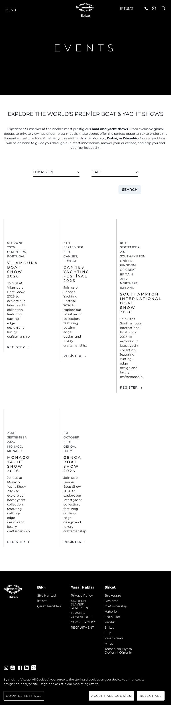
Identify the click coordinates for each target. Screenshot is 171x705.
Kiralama (111, 601)
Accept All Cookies (111, 695)
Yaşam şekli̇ (114, 638)
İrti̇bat (127, 8)
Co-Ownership (116, 606)
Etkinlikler (112, 617)
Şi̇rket (109, 628)
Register (16, 347)
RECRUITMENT (82, 628)
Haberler (111, 611)
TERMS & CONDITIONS (81, 615)
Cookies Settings (24, 695)
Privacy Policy (82, 595)
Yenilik (110, 622)
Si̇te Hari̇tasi (46, 595)
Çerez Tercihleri (49, 606)
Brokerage (113, 595)
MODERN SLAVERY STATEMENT (80, 604)
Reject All (151, 695)
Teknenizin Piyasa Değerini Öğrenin (118, 650)
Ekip (108, 633)
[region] (85, 689)
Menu (10, 10)
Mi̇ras (109, 644)
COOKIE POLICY (83, 622)
